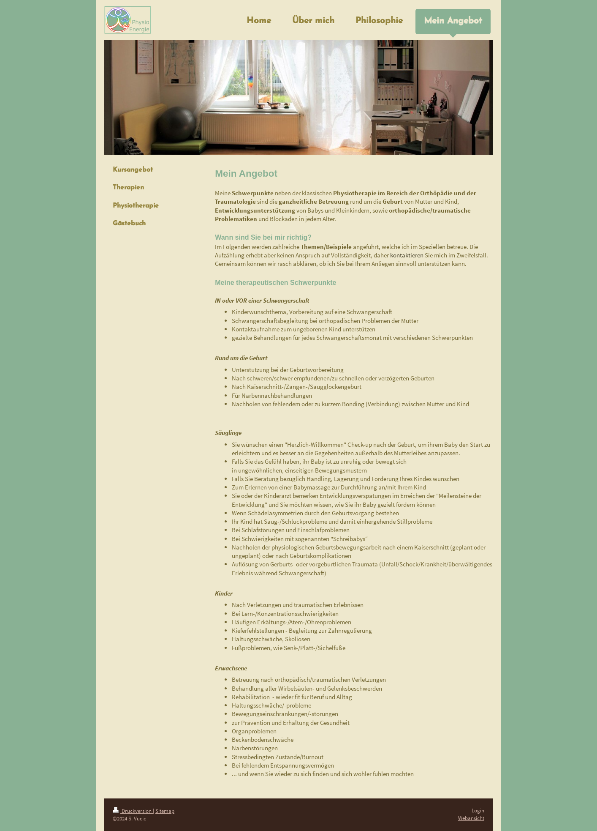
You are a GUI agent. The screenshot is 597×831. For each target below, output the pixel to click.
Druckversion (133, 811)
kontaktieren (406, 255)
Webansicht (471, 818)
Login (478, 810)
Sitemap (164, 811)
